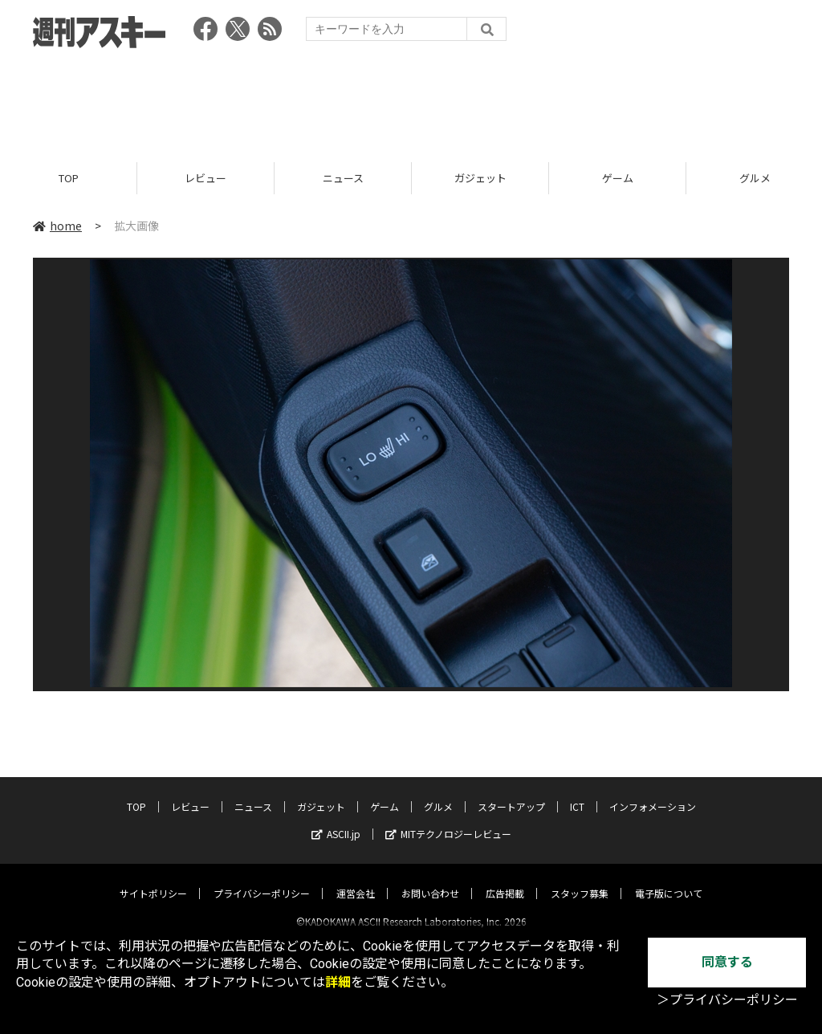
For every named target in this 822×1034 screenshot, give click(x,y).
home (57, 226)
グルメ (438, 793)
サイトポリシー (153, 879)
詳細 (338, 982)
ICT (577, 793)
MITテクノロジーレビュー (448, 820)
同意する (727, 962)
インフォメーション (652, 793)
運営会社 (355, 879)
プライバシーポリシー (262, 879)
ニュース (343, 178)
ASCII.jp (335, 820)
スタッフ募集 (579, 879)
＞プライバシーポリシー (727, 1000)
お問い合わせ (430, 879)
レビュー (205, 178)
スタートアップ (511, 793)
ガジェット (480, 178)
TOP (69, 178)
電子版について (668, 879)
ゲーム (617, 178)
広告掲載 (505, 879)
